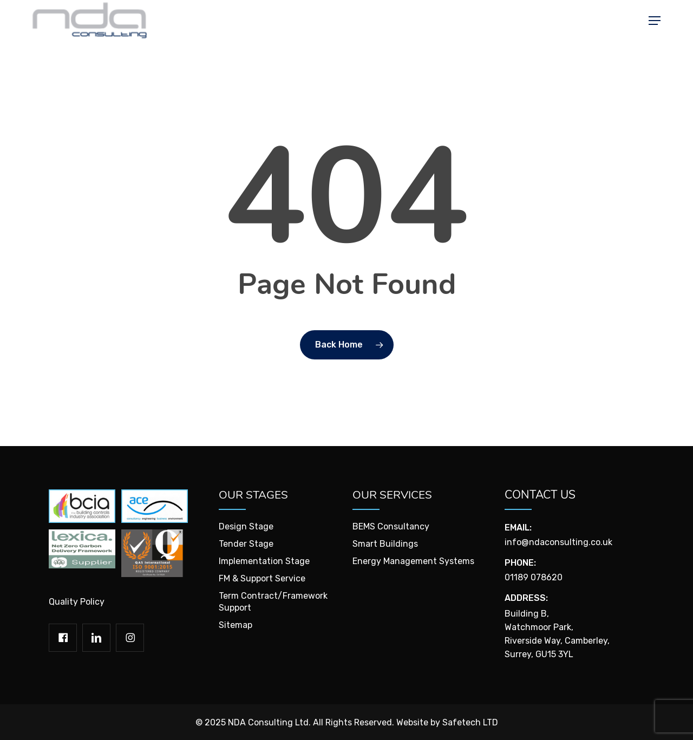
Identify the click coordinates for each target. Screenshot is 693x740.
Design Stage (246, 526)
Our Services (392, 494)
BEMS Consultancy (390, 526)
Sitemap (235, 625)
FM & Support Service (262, 578)
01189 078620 (534, 577)
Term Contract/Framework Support (273, 602)
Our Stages (253, 494)
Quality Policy (76, 602)
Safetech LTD (470, 722)
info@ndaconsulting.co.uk (558, 542)
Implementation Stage (264, 561)
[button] (655, 24)
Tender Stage (246, 544)
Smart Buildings (385, 544)
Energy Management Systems (413, 561)
